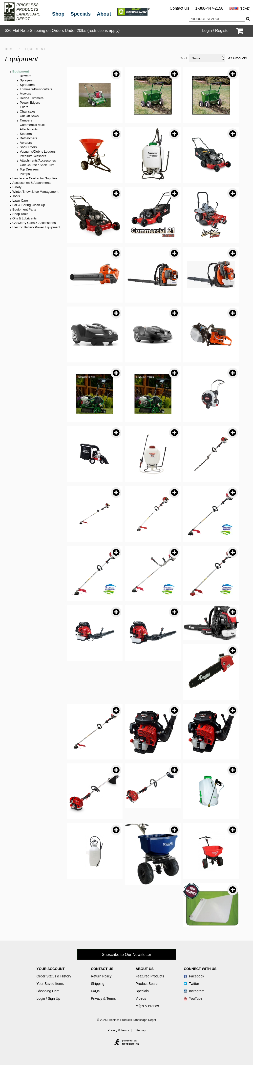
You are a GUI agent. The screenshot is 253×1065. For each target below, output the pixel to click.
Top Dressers (29, 169)
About (104, 14)
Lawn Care (20, 200)
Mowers (25, 93)
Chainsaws (28, 111)
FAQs (95, 991)
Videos (141, 998)
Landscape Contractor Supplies (34, 178)
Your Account (51, 969)
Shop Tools (20, 214)
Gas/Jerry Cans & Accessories (34, 223)
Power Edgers (30, 102)
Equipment (20, 71)
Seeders (26, 134)
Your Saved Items (50, 984)
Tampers (26, 120)
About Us (145, 969)
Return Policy (101, 976)
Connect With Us (200, 969)
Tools (16, 196)
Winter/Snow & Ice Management (35, 191)
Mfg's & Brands (147, 1006)
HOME (10, 48)
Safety (16, 187)
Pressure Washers (33, 156)
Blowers (25, 76)
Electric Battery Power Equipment (36, 227)
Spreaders (27, 85)
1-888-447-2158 (209, 8)
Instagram (194, 991)
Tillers (24, 107)
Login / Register (216, 30)
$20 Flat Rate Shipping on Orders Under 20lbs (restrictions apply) (62, 30)
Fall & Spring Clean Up (28, 205)
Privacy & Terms (103, 998)
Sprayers (26, 80)
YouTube (193, 998)
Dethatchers (28, 138)
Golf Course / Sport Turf (37, 165)
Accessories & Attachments (31, 183)
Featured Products (150, 976)
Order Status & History (54, 976)
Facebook (194, 976)
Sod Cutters (28, 147)
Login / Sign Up (48, 998)
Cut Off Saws (29, 116)
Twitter (191, 984)
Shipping (98, 984)
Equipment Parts (24, 209)
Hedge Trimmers (31, 98)
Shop (58, 14)
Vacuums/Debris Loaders (38, 151)
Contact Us (179, 8)
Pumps (25, 174)
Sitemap (140, 1030)
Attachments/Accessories (38, 160)
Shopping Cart (48, 991)
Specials (81, 14)
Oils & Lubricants (24, 218)
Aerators (26, 142)
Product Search (148, 984)
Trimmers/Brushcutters (36, 89)
